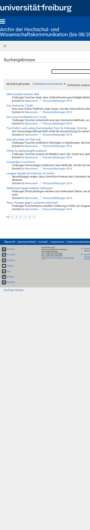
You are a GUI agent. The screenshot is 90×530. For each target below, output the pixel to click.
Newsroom (31, 100)
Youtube (10, 266)
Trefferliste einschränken (47, 83)
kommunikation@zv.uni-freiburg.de (59, 258)
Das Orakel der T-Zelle (20, 105)
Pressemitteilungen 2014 (57, 123)
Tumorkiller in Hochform (21, 162)
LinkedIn (10, 277)
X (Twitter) (11, 255)
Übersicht (9, 241)
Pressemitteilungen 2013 (57, 100)
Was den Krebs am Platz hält (24, 139)
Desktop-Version (14, 290)
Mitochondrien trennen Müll (23, 94)
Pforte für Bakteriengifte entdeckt (26, 150)
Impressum (57, 241)
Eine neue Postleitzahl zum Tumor (26, 117)
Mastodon (11, 282)
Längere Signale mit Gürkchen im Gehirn (30, 173)
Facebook (11, 249)
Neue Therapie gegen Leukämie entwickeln (32, 202)
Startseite (5, 45)
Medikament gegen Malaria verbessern (30, 188)
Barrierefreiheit (27, 241)
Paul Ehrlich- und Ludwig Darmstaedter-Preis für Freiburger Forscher (47, 128)
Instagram (11, 260)
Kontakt (43, 241)
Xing (8, 271)
